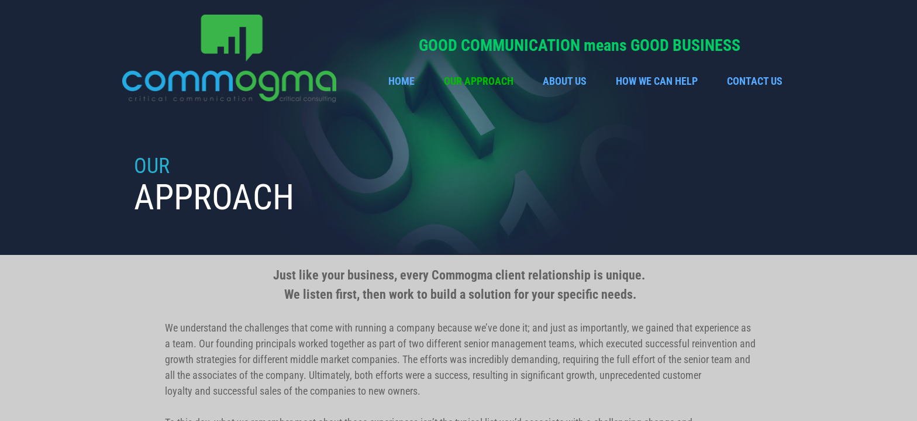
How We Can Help (657, 81)
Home (401, 81)
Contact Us (754, 81)
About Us (565, 81)
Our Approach (478, 81)
